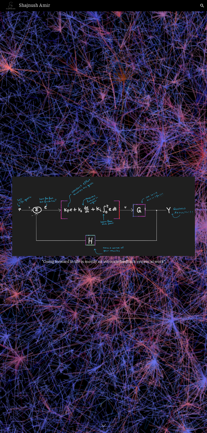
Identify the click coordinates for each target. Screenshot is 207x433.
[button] (202, 6)
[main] (103, 262)
